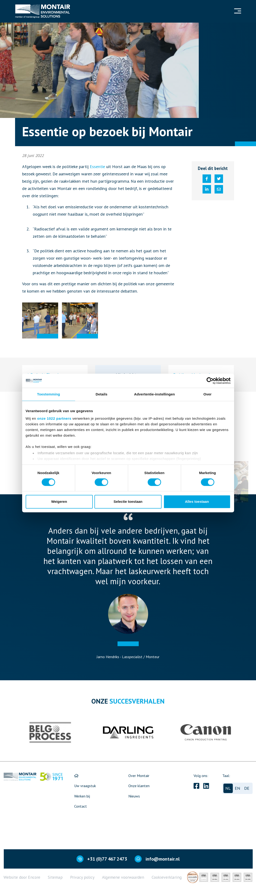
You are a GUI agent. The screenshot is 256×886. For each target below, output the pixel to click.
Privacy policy (82, 877)
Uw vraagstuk (85, 785)
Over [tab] (207, 394)
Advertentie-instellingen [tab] (154, 394)
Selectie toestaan (128, 502)
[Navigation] (237, 11)
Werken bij (82, 796)
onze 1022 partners (54, 418)
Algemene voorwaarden (123, 877)
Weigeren (59, 502)
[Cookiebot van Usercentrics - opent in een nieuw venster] (210, 380)
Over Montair (138, 775)
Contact (80, 806)
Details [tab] (101, 394)
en (237, 788)
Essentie (97, 166)
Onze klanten (139, 785)
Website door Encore (22, 877)
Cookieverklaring (167, 877)
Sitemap (55, 877)
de (246, 788)
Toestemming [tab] (48, 394)
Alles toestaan (197, 502)
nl (228, 788)
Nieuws (134, 796)
